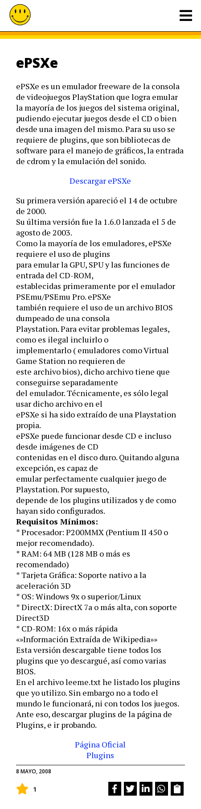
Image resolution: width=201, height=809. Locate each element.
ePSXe (37, 63)
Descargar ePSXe (100, 180)
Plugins (100, 755)
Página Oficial (100, 744)
